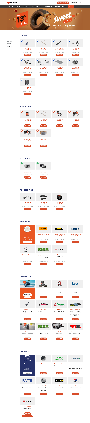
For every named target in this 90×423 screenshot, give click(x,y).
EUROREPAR (9, 41)
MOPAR (8, 40)
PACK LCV (9, 49)
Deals (70, 6)
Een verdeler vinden (63, 2)
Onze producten (37, 6)
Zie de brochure (27, 242)
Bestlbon (27, 413)
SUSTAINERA (9, 43)
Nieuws (64, 6)
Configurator (27, 294)
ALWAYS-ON (9, 48)
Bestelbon (27, 54)
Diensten (57, 6)
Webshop (27, 297)
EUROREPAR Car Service (22, 6)
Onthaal (11, 6)
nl (81, 2)
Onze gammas (48, 6)
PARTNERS (9, 46)
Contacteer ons (74, 2)
